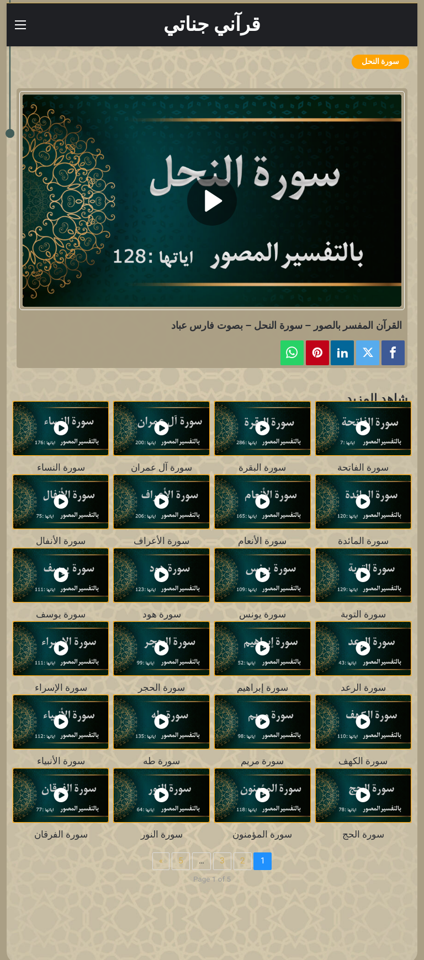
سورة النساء (61, 467)
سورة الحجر (161, 687)
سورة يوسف (61, 614)
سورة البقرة (262, 467)
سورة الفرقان (61, 834)
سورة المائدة (363, 541)
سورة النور (162, 834)
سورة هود (161, 614)
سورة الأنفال (61, 541)
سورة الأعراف (161, 541)
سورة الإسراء (61, 687)
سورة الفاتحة (363, 467)
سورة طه (161, 761)
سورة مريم (262, 761)
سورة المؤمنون (262, 834)
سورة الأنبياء (61, 761)
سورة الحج (363, 834)
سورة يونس (262, 614)
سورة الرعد (363, 687)
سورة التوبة (363, 614)
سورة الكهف (363, 761)
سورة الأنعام (262, 541)
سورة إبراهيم (262, 687)
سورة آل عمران (161, 467)
